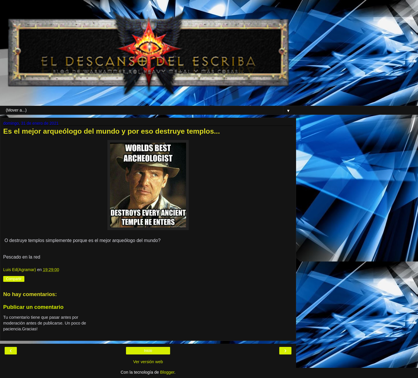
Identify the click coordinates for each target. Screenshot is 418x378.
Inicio (148, 351)
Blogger (167, 372)
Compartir (13, 279)
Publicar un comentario (33, 307)
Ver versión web (148, 361)
